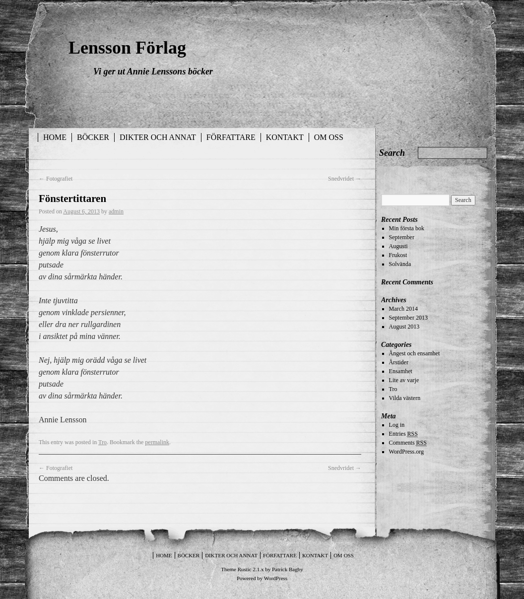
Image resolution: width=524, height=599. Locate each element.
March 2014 (403, 308)
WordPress (275, 578)
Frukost (398, 255)
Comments (408, 443)
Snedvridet (344, 178)
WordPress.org (406, 451)
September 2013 (408, 317)
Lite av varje (404, 380)
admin (116, 211)
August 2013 (404, 326)
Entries (403, 434)
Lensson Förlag (127, 48)
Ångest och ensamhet (414, 353)
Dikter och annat (158, 137)
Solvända (400, 264)
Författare (231, 137)
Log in (397, 424)
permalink (157, 442)
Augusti (398, 246)
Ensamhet (400, 371)
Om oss (328, 137)
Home (54, 137)
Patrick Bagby (287, 569)
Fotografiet (55, 178)
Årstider (398, 362)
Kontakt (285, 137)
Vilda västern (405, 398)
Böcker (93, 137)
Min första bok (406, 228)
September (401, 237)
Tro (102, 442)
